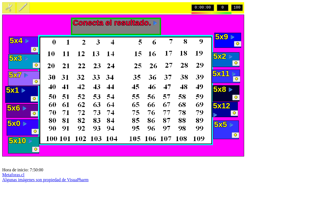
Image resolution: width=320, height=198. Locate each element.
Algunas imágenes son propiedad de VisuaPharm (45, 179)
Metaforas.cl (13, 174)
